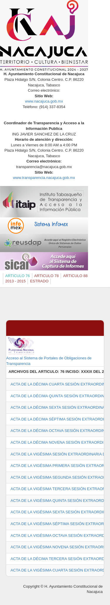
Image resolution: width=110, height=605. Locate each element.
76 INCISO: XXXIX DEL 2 (82, 371)
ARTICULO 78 (46, 276)
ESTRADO (39, 281)
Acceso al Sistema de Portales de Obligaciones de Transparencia (49, 351)
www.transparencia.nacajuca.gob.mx (44, 177)
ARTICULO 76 (17, 276)
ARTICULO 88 (75, 276)
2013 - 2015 (15, 281)
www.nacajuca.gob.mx (44, 101)
